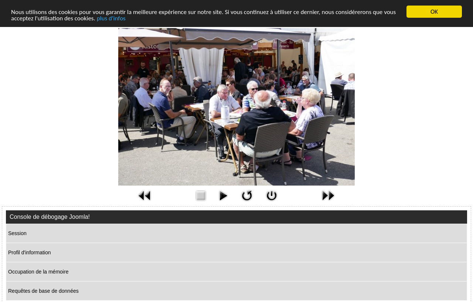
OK (434, 12)
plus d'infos (111, 18)
